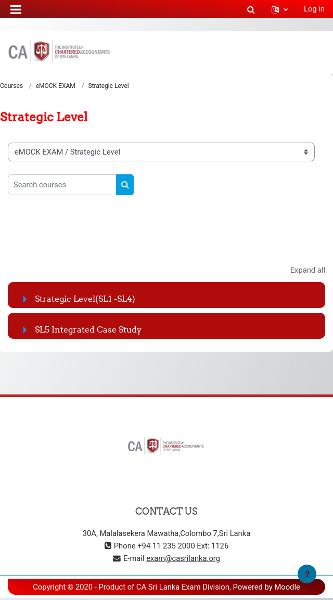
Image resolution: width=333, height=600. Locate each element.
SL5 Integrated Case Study (88, 329)
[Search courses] (62, 184)
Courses (11, 86)
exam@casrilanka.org (183, 558)
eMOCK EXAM (55, 86)
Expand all (307, 270)
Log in (314, 9)
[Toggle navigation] (318, 52)
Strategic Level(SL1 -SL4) (85, 298)
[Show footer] (307, 574)
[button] (251, 9)
